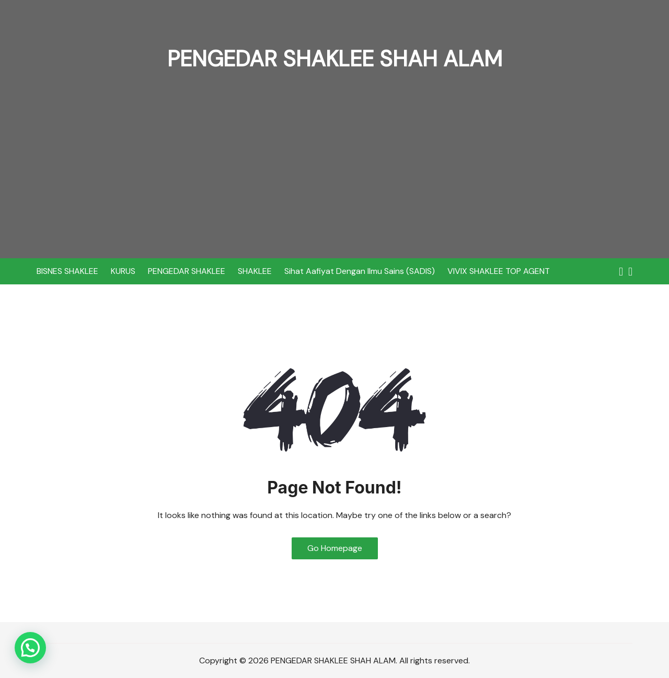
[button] (30, 647)
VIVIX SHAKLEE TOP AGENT (498, 271)
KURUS (123, 271)
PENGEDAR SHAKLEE (186, 271)
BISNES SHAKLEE (67, 271)
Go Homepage (334, 548)
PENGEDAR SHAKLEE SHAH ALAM (334, 58)
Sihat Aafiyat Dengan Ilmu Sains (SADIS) (359, 271)
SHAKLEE (255, 271)
